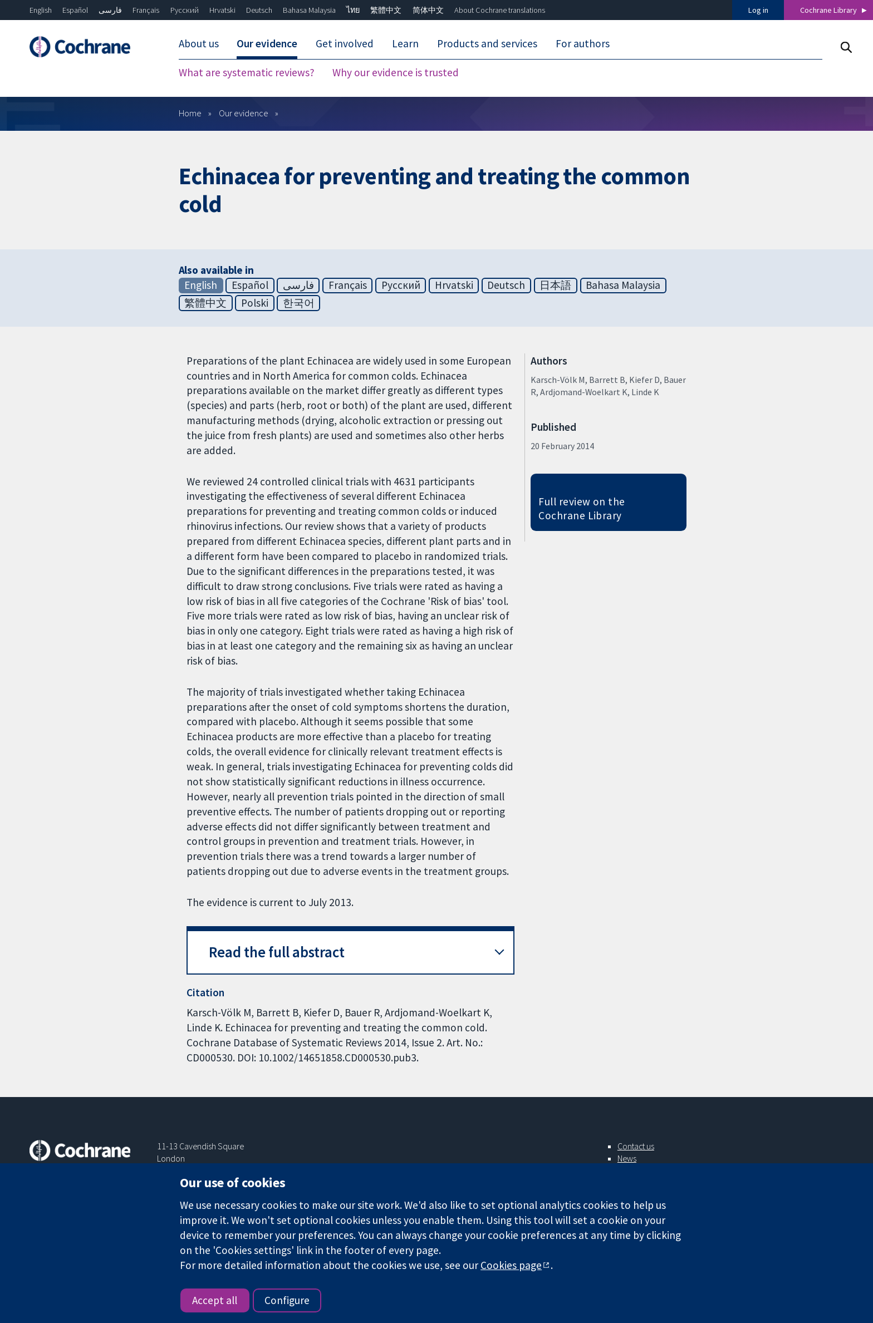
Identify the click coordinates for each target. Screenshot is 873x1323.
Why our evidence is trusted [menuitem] (395, 72)
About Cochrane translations (499, 10)
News (626, 1158)
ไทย (353, 10)
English (41, 10)
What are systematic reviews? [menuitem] (247, 72)
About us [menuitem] (199, 43)
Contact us (635, 1146)
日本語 (555, 285)
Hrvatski (222, 10)
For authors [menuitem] (583, 43)
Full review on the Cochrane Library (581, 508)
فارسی (110, 10)
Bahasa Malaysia (309, 10)
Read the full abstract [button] (277, 952)
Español (75, 10)
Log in (758, 10)
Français (146, 10)
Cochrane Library (828, 10)
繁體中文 (385, 10)
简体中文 (428, 10)
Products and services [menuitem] (487, 43)
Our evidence (243, 113)
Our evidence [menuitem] (267, 43)
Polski (254, 302)
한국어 (299, 302)
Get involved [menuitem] (345, 43)
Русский (184, 10)
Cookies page (511, 1265)
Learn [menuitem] (405, 43)
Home (190, 113)
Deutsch (259, 10)
